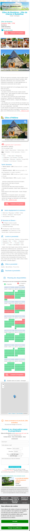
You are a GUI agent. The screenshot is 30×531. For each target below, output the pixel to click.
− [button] (3, 387)
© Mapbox (13, 413)
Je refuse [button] (14, 524)
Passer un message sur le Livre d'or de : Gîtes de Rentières (14, 421)
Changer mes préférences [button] (15, 528)
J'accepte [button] (14, 521)
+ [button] (3, 384)
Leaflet (9, 413)
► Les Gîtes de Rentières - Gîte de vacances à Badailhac (22, 480)
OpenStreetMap (20, 413)
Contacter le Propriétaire (15, 33)
